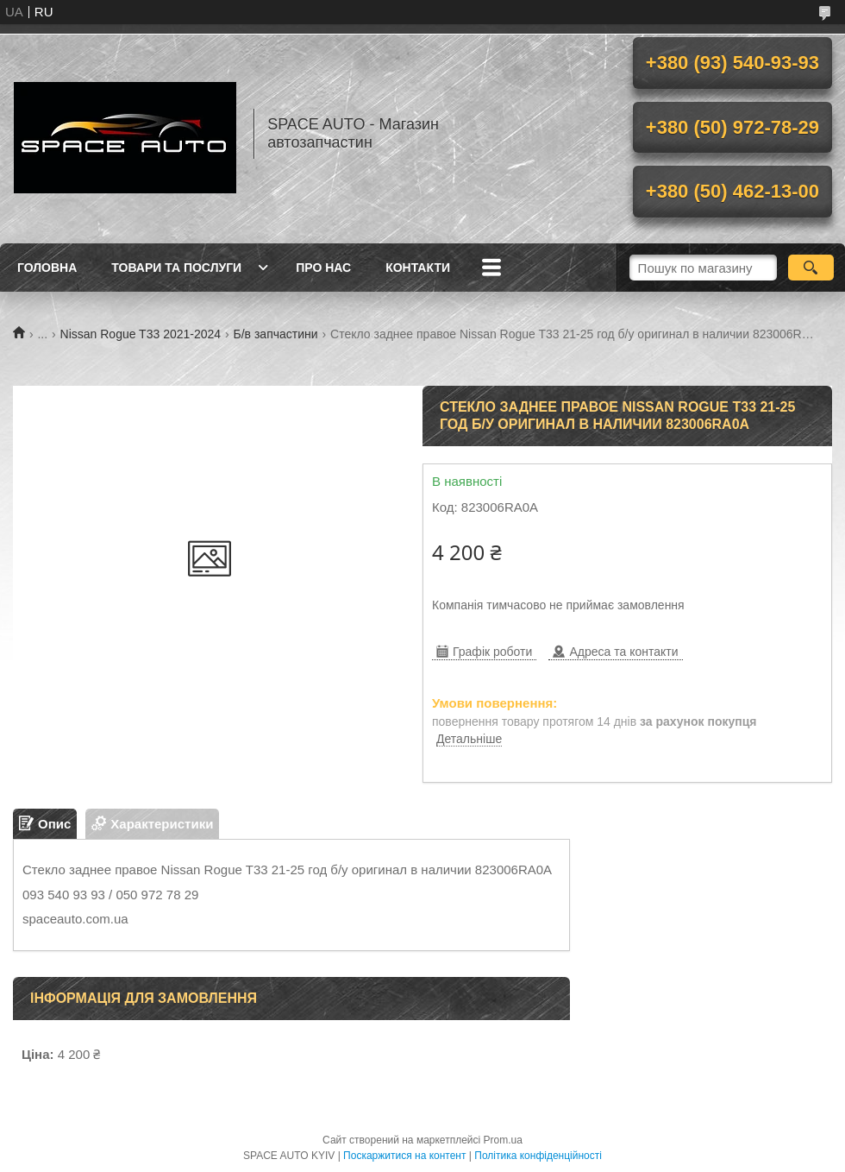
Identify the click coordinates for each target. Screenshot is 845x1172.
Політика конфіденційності (538, 1156)
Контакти (417, 267)
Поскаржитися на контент (404, 1156)
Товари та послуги (176, 267)
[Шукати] (811, 267)
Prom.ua (503, 1140)
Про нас (323, 267)
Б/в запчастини (276, 334)
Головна (47, 267)
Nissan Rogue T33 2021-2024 (141, 334)
